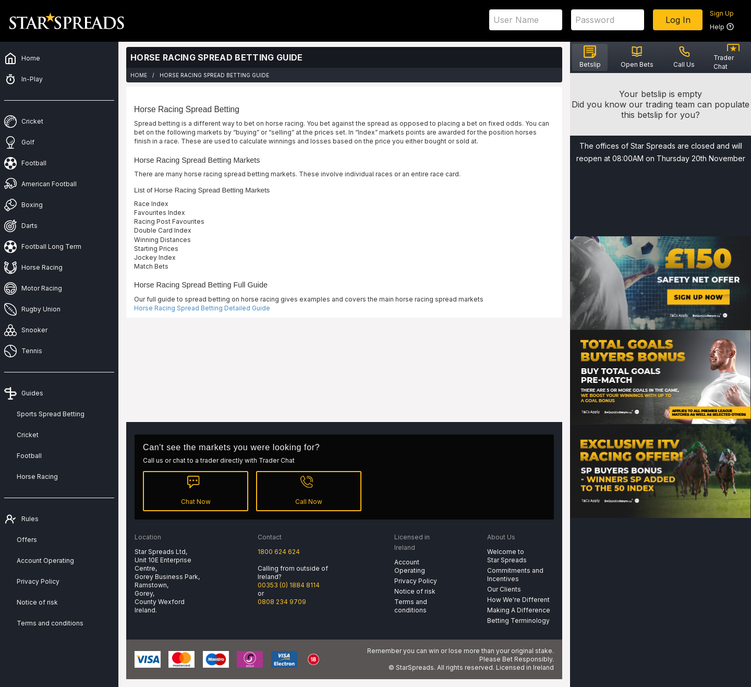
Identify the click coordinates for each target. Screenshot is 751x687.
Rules (30, 519)
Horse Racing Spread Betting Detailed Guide (202, 308)
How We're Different (518, 600)
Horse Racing (37, 476)
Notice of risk (37, 602)
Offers (27, 540)
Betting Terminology (518, 620)
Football (29, 456)
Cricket (28, 435)
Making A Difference (518, 610)
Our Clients (504, 589)
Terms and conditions (50, 623)
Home (138, 75)
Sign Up (722, 13)
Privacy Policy (38, 581)
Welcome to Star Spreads (507, 556)
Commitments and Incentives (515, 575)
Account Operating (45, 560)
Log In (678, 20)
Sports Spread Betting (50, 414)
